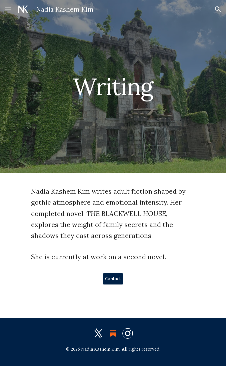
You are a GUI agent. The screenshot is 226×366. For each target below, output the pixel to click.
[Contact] (113, 278)
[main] (112, 86)
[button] (8, 9)
